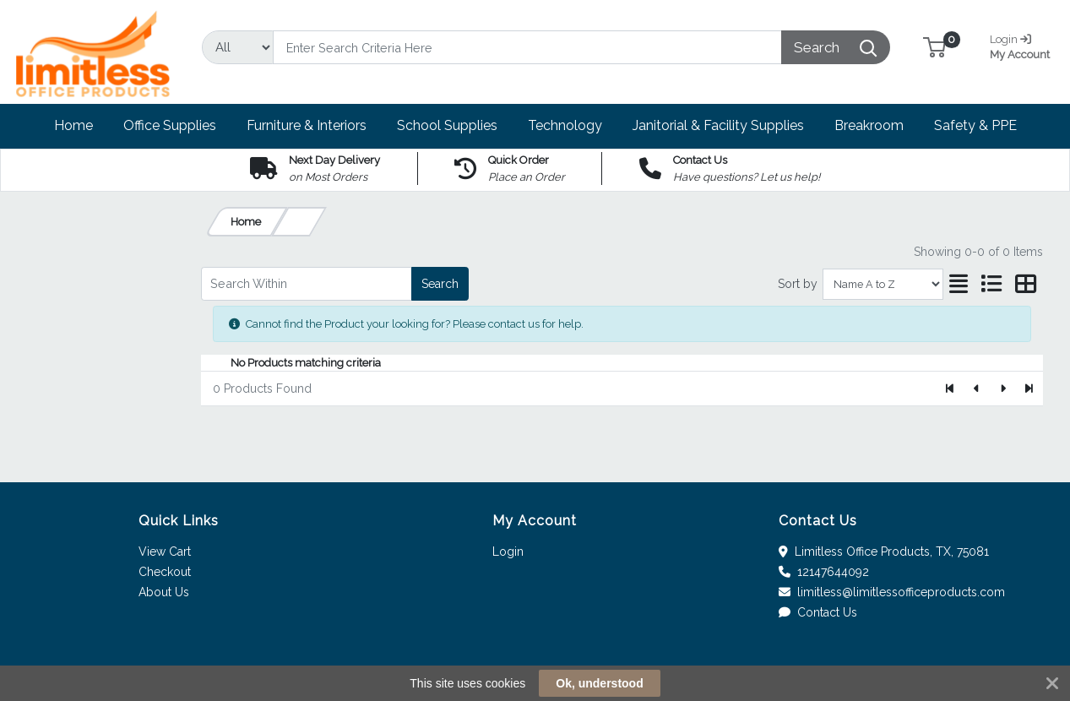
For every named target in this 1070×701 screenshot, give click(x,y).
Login (508, 551)
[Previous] (977, 388)
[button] (934, 47)
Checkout (165, 572)
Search (440, 284)
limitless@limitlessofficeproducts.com (892, 592)
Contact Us (818, 612)
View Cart (165, 551)
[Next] (1003, 388)
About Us (164, 592)
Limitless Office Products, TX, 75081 (884, 551)
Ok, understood (599, 683)
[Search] (527, 47)
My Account (1022, 45)
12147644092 (824, 572)
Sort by (797, 284)
